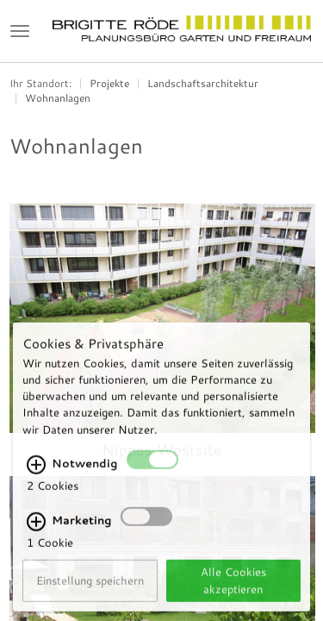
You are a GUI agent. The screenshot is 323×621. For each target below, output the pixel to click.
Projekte (109, 83)
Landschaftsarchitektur (202, 83)
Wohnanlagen (57, 98)
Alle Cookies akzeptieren (233, 590)
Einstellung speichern (90, 591)
